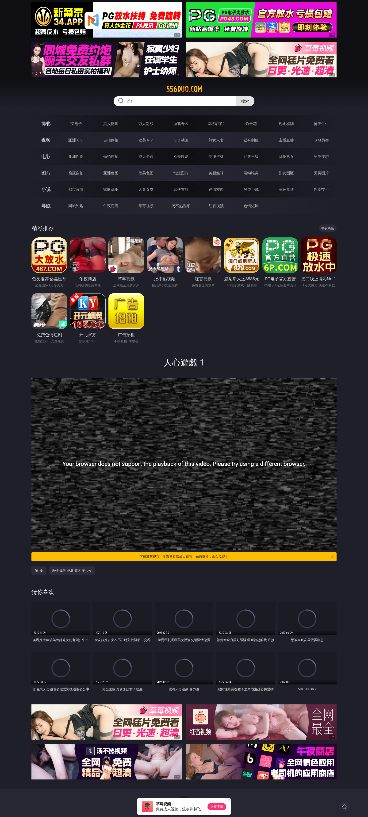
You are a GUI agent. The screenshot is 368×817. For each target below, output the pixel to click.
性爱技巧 (321, 189)
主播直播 (286, 140)
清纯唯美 (251, 172)
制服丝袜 (216, 156)
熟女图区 (286, 172)
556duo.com (184, 89)
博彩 (46, 123)
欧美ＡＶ (145, 140)
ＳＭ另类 (321, 140)
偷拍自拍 (110, 156)
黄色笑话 (286, 189)
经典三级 (251, 156)
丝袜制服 (251, 140)
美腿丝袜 (216, 172)
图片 (46, 173)
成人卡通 (145, 156)
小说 (46, 189)
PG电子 (75, 123)
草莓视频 (145, 205)
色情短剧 (251, 205)
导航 (46, 205)
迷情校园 (216, 189)
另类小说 (251, 189)
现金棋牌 (286, 123)
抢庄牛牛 (321, 123)
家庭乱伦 (110, 189)
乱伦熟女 (286, 156)
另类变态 (321, 156)
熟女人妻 (216, 140)
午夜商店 (110, 205)
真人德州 (110, 123)
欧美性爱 (180, 156)
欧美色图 (145, 172)
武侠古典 (180, 189)
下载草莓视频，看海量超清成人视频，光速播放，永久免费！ (237, 556)
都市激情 (75, 189)
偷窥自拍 (75, 172)
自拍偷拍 (110, 140)
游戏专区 (180, 123)
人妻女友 (145, 189)
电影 (46, 156)
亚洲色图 (110, 172)
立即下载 (216, 806)
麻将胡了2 (216, 123)
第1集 (39, 570)
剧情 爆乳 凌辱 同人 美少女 (72, 570)
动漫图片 (180, 172)
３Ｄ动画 (180, 140)
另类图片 (321, 172)
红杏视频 (216, 205)
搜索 (245, 101)
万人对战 (145, 123)
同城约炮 (75, 205)
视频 (46, 140)
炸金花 (251, 123)
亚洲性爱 (75, 156)
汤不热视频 (181, 205)
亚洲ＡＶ (75, 140)
